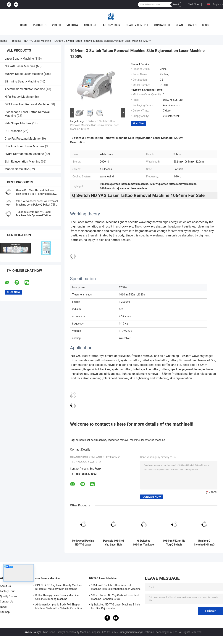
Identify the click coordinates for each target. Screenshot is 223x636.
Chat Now (193, 4)
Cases (192, 25)
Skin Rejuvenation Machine (22, 161)
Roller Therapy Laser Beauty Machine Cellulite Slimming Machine (57, 597)
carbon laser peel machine (91, 439)
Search (175, 4)
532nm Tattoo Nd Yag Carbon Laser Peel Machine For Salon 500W (115, 597)
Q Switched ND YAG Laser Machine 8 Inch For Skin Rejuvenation (115, 606)
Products (39, 25)
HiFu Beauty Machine (19, 96)
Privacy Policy (32, 632)
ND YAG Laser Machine (37, 40)
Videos (56, 25)
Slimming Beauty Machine (22, 81)
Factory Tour (111, 25)
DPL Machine (13, 131)
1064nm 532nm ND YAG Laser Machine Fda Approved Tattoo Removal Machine (33, 215)
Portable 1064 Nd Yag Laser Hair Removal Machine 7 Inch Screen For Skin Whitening (113, 542)
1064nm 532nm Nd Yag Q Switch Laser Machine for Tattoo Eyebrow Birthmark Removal (174, 542)
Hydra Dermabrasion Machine (24, 154)
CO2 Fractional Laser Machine (24, 146)
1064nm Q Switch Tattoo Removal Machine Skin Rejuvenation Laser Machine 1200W (94, 125)
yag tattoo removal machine (124, 439)
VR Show (72, 25)
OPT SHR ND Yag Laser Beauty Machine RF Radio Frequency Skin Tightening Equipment (58, 588)
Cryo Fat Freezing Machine (22, 138)
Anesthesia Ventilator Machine (25, 89)
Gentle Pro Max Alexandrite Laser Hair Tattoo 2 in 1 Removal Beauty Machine (35, 194)
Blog (205, 25)
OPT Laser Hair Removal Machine (27, 104)
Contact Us (162, 25)
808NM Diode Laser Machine (24, 74)
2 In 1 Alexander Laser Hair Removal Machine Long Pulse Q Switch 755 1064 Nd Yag (37, 205)
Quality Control (137, 25)
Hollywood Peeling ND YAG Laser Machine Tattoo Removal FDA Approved (83, 542)
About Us (90, 25)
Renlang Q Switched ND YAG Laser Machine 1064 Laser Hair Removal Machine (204, 542)
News (179, 25)
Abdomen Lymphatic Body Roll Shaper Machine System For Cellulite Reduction (58, 606)
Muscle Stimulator (17, 169)
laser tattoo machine (153, 439)
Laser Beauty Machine (19, 58)
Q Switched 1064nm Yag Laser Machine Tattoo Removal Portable (144, 542)
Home (24, 25)
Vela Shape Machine (18, 123)
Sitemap (5, 611)
